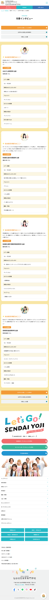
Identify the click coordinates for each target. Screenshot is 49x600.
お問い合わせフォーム (6, 519)
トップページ (4, 478)
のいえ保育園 (5, 560)
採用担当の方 (36, 539)
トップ (2, 10)
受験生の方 (12, 530)
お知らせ (3, 511)
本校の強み (3, 482)
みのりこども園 (6, 554)
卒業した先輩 (34, 37)
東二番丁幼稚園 (6, 550)
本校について (4, 486)
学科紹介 (7, 10)
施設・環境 (3, 494)
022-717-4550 (20, 584)
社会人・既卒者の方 (13, 534)
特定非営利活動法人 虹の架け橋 (10, 563)
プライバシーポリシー (6, 523)
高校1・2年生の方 (36, 530)
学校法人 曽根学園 (7, 547)
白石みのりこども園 (7, 557)
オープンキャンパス (6, 507)
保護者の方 (36, 534)
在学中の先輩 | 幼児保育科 (32, 32)
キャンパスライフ (5, 503)
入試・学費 (3, 499)
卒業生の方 (12, 539)
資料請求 (3, 515)
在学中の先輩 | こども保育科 (32, 28)
